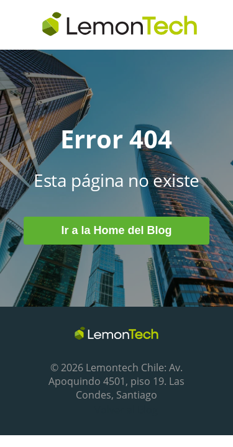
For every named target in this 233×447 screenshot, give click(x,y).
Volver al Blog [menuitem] (126, 410)
